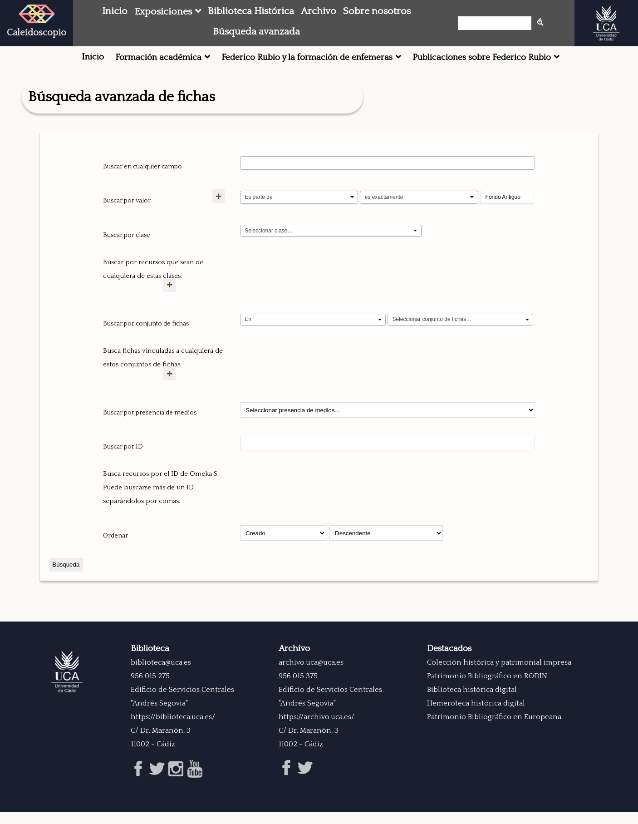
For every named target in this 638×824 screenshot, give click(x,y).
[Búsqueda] (497, 23)
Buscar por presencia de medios (149, 426)
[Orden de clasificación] (386, 546)
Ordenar (115, 549)
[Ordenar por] (283, 546)
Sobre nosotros (377, 11)
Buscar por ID (123, 460)
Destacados (449, 662)
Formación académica (158, 57)
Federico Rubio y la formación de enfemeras (307, 57)
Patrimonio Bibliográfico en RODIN (487, 690)
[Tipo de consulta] (419, 197)
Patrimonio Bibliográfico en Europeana (494, 730)
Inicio (115, 11)
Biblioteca (150, 662)
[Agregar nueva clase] (175, 298)
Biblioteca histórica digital (472, 703)
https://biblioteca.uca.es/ (173, 730)
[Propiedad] (299, 197)
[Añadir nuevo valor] (175, 209)
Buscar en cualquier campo (142, 166)
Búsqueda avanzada (256, 31)
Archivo (318, 11)
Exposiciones (163, 11)
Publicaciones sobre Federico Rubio (481, 57)
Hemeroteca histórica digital (476, 717)
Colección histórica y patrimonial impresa (499, 676)
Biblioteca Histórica (251, 11)
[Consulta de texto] (507, 197)
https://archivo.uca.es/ (316, 730)
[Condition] (313, 333)
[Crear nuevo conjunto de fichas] (175, 387)
